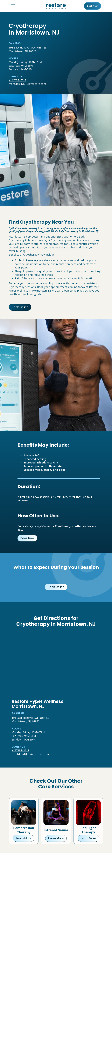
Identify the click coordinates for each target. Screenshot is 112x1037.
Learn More (23, 838)
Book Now (27, 538)
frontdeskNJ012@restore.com (27, 84)
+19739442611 (17, 80)
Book (92, 6)
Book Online (20, 307)
